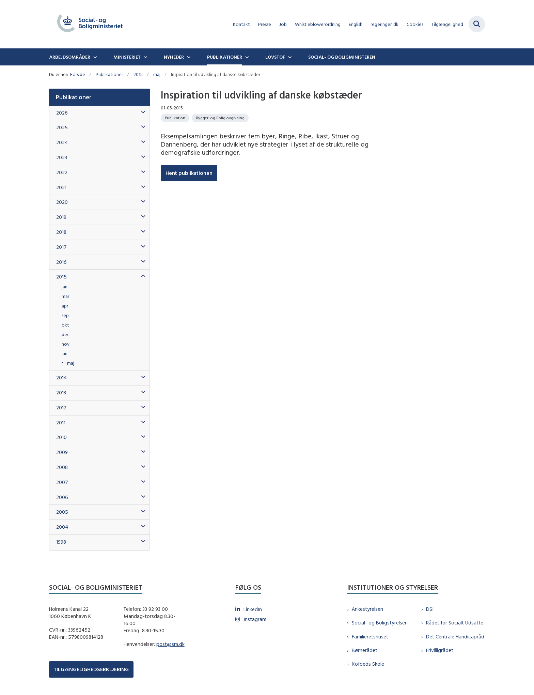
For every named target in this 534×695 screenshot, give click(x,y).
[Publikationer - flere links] (246, 57)
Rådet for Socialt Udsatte (454, 622)
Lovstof (275, 57)
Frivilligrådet (439, 650)
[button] (141, 112)
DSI (430, 609)
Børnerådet (364, 650)
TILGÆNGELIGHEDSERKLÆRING (91, 669)
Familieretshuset (370, 636)
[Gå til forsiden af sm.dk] (90, 24)
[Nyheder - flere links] (188, 57)
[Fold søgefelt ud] (477, 24)
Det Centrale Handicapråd (455, 636)
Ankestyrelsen (367, 609)
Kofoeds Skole (368, 664)
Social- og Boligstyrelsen (380, 622)
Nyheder (174, 57)
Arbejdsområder (69, 57)
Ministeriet (127, 57)
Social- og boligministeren (341, 57)
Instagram (255, 619)
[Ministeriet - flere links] (144, 57)
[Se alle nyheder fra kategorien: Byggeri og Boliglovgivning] (220, 118)
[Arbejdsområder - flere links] (94, 57)
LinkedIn (253, 609)
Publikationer (224, 57)
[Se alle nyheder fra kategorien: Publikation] (175, 118)
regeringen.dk (384, 24)
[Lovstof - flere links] (289, 57)
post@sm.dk (170, 644)
